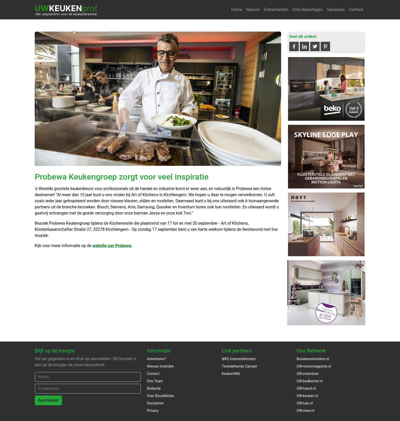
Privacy (152, 411)
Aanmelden (48, 400)
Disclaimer (155, 403)
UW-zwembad (308, 374)
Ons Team (155, 381)
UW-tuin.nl (305, 403)
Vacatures (336, 9)
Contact (356, 9)
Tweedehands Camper (239, 366)
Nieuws (253, 9)
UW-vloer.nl (305, 411)
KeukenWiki (231, 374)
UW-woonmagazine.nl (314, 366)
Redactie (154, 388)
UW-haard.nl (306, 388)
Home (236, 9)
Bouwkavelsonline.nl (313, 359)
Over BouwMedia (160, 396)
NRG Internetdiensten (239, 359)
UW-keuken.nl (307, 396)
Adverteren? (156, 359)
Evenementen (276, 9)
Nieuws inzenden (160, 366)
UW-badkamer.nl (309, 381)
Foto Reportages (307, 9)
